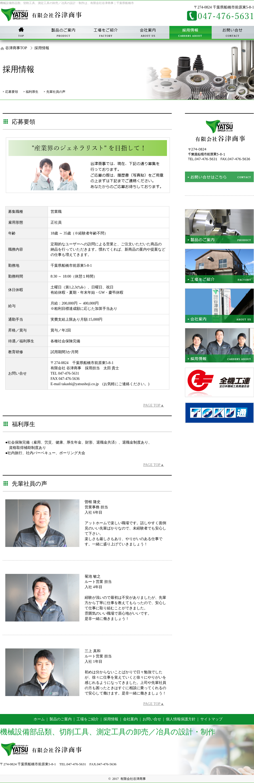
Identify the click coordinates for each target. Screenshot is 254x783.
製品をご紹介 (219, 226)
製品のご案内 (60, 719)
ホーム (39, 719)
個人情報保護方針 (181, 719)
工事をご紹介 (106, 33)
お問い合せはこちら (219, 147)
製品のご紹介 (63, 33)
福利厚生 (32, 92)
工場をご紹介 (219, 266)
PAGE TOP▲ (153, 405)
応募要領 (11, 92)
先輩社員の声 (55, 92)
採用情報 (190, 33)
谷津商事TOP (16, 48)
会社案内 (148, 33)
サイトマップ (211, 719)
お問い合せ (233, 33)
